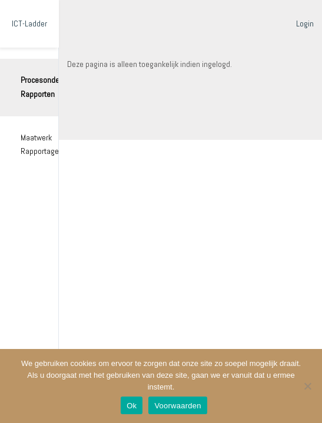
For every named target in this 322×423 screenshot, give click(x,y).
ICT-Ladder (29, 23)
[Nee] (307, 386)
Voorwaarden (177, 405)
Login (305, 23)
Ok (132, 405)
